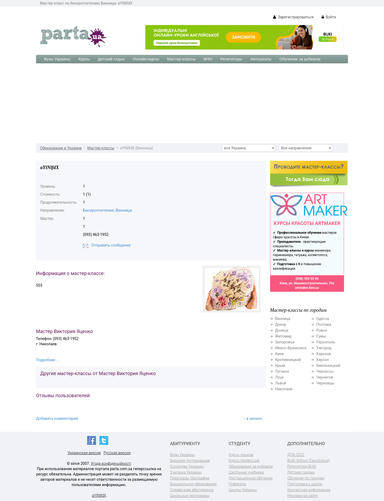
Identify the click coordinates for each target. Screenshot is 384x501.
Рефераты (237, 484)
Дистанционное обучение (251, 478)
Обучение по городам (306, 478)
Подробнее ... (47, 360)
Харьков (323, 354)
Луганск (282, 371)
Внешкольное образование (193, 484)
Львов (280, 383)
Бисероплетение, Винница (107, 210)
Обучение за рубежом (299, 59)
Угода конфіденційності (111, 463)
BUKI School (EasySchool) (308, 460)
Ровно (321, 330)
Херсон (322, 360)
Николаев (284, 389)
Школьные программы (190, 496)
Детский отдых (111, 59)
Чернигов (324, 377)
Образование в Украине (61, 148)
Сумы (321, 336)
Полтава (323, 324)
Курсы (84, 59)
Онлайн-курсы (146, 59)
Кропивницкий (288, 360)
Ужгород (323, 348)
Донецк (282, 330)
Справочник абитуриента (192, 490)
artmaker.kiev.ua (307, 288)
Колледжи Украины (187, 466)
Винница (282, 319)
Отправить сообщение (110, 245)
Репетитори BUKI (302, 466)
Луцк (279, 377)
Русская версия (116, 453)
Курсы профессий (244, 460)
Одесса (322, 319)
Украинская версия (84, 453)
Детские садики (301, 472)
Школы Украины (243, 490)
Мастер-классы (181, 59)
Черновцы (325, 383)
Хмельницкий (328, 365)
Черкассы (325, 371)
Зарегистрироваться (293, 17)
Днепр (280, 324)
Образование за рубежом (251, 466)
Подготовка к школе (304, 484)
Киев (279, 354)
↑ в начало (253, 418)
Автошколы (260, 59)
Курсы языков (241, 455)
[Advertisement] (192, 103)
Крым (280, 365)
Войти (329, 17)
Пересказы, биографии (190, 478)
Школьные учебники (246, 472)
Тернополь (325, 342)
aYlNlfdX (99, 495)
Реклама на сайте (302, 496)
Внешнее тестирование (190, 460)
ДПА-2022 (296, 455)
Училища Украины (186, 472)
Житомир (283, 336)
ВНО (207, 59)
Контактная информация (308, 490)
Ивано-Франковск (291, 348)
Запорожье (285, 342)
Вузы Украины (57, 59)
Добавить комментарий (57, 418)
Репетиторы (231, 59)
